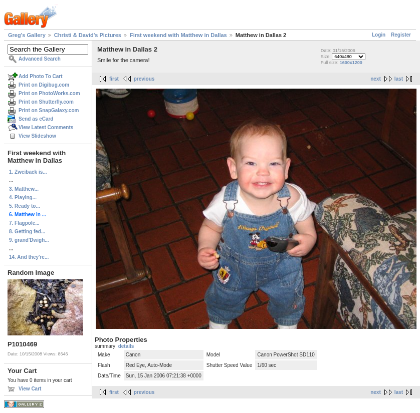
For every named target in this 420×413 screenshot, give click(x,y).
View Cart (30, 388)
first (114, 79)
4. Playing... (23, 197)
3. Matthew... (24, 189)
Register (401, 35)
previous (144, 79)
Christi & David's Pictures (87, 35)
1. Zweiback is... (28, 172)
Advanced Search (40, 59)
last (398, 79)
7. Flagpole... (24, 223)
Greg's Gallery (27, 35)
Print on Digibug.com (44, 85)
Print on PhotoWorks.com (49, 93)
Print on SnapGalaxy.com (49, 110)
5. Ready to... (24, 206)
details (126, 346)
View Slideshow (37, 136)
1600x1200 (351, 62)
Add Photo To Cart (41, 76)
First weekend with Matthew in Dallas (178, 35)
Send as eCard (36, 119)
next (375, 79)
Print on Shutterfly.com (46, 102)
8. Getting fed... (27, 231)
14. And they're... (29, 257)
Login (378, 35)
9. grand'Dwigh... (29, 240)
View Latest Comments (46, 127)
